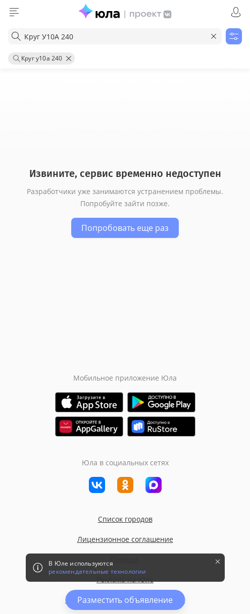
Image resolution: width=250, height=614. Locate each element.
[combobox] (115, 36)
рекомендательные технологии (97, 572)
